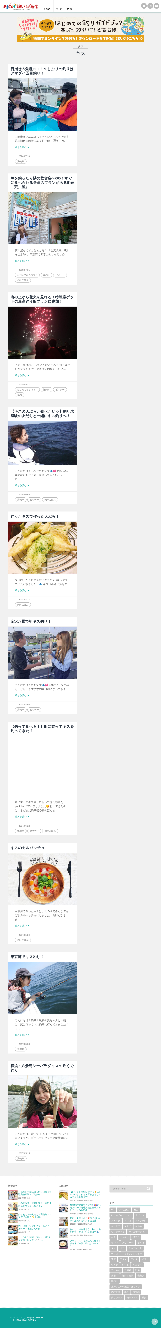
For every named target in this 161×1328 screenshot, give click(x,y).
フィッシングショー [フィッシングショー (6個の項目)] (132, 1254)
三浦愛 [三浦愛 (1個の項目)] (127, 1270)
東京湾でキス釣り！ (27, 957)
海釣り (20, 161)
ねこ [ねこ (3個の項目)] (136, 1210)
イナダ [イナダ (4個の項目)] (127, 1226)
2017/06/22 (24, 826)
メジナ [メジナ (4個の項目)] (145, 1259)
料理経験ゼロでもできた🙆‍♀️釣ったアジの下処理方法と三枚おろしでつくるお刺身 (85, 1208)
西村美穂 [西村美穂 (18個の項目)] (115, 1292)
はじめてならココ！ (27, 275)
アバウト (73, 9)
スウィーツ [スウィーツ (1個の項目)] (127, 1243)
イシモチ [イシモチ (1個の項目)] (115, 1226)
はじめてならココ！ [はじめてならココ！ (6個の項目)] (121, 1215)
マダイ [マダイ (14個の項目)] (123, 1259)
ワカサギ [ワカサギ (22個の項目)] (137, 1265)
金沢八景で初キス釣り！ (31, 622)
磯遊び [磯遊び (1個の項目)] (140, 1276)
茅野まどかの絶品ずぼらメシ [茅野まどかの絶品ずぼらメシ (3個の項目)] (125, 1287)
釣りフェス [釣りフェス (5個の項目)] (132, 1298)
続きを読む (22, 147)
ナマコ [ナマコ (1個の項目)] (114, 1254)
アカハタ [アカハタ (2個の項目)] (115, 1221)
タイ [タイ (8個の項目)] (113, 1248)
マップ (60, 9)
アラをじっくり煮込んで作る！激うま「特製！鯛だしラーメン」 (85, 1244)
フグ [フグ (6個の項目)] (113, 1259)
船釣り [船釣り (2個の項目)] (114, 1281)
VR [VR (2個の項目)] (112, 1210)
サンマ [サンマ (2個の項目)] (114, 1243)
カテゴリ (48, 9)
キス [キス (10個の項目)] (113, 1237)
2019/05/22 (24, 384)
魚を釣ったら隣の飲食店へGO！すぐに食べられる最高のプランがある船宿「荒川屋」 (42, 182)
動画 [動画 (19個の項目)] (137, 1270)
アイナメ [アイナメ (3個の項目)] (139, 1215)
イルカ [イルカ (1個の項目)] (138, 1226)
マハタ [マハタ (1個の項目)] (134, 1259)
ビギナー (60, 275)
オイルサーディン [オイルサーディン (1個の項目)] (137, 1232)
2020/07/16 (24, 156)
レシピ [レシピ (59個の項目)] (125, 1265)
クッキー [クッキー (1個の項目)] (124, 1237)
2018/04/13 (24, 599)
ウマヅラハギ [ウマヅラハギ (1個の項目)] (118, 1232)
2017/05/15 (24, 1153)
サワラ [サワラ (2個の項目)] (136, 1237)
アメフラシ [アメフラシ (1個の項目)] (140, 1221)
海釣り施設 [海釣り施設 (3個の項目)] (127, 1276)
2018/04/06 (24, 704)
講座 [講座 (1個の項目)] (126, 1292)
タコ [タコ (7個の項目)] (122, 1248)
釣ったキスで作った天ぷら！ (35, 517)
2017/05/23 (24, 1044)
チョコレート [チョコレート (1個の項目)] (135, 1248)
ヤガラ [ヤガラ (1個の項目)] (114, 1265)
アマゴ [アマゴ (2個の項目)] (127, 1221)
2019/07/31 (24, 269)
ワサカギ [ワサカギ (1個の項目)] (115, 1270)
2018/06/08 (24, 494)
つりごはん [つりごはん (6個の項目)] (124, 1210)
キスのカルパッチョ (28, 848)
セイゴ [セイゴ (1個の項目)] (140, 1243)
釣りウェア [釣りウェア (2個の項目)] (116, 1298)
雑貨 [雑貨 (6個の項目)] (144, 1298)
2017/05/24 (24, 935)
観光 (19, 394)
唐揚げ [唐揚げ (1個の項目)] (114, 1276)
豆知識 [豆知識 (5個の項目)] (136, 1292)
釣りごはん (22, 280)
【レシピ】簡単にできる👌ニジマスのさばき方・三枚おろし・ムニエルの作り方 (85, 1195)
